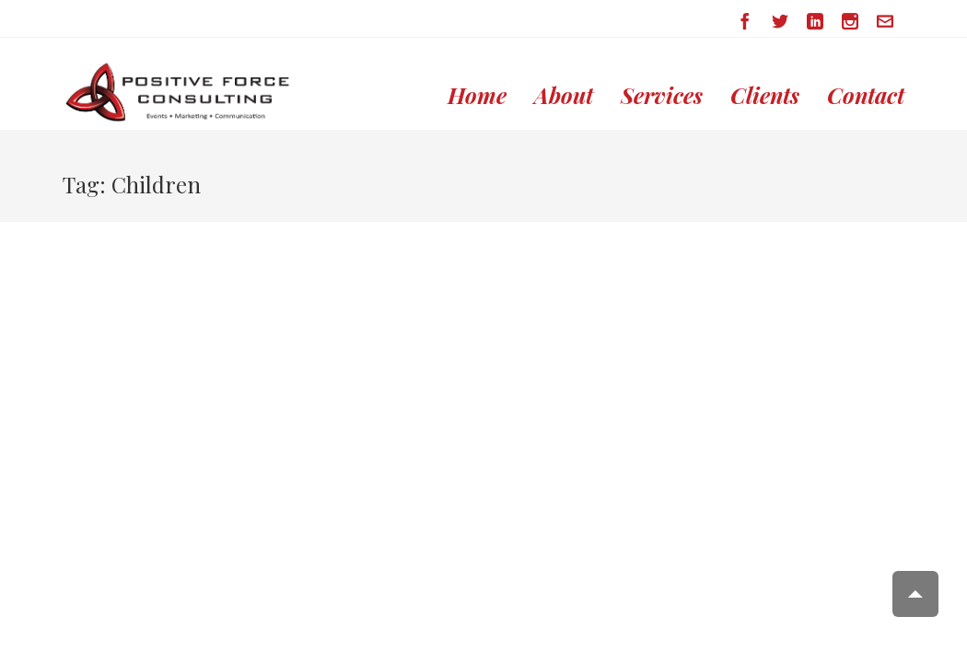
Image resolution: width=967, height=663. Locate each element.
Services (662, 95)
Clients (764, 95)
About (563, 95)
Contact (865, 95)
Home (477, 95)
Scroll (915, 594)
